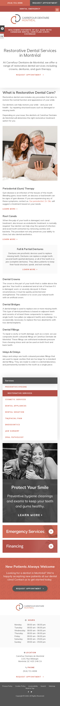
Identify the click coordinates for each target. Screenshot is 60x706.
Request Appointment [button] (45, 3)
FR (2, 36)
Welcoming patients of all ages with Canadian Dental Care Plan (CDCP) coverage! (30, 32)
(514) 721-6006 (14, 3)
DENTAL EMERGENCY (30, 9)
